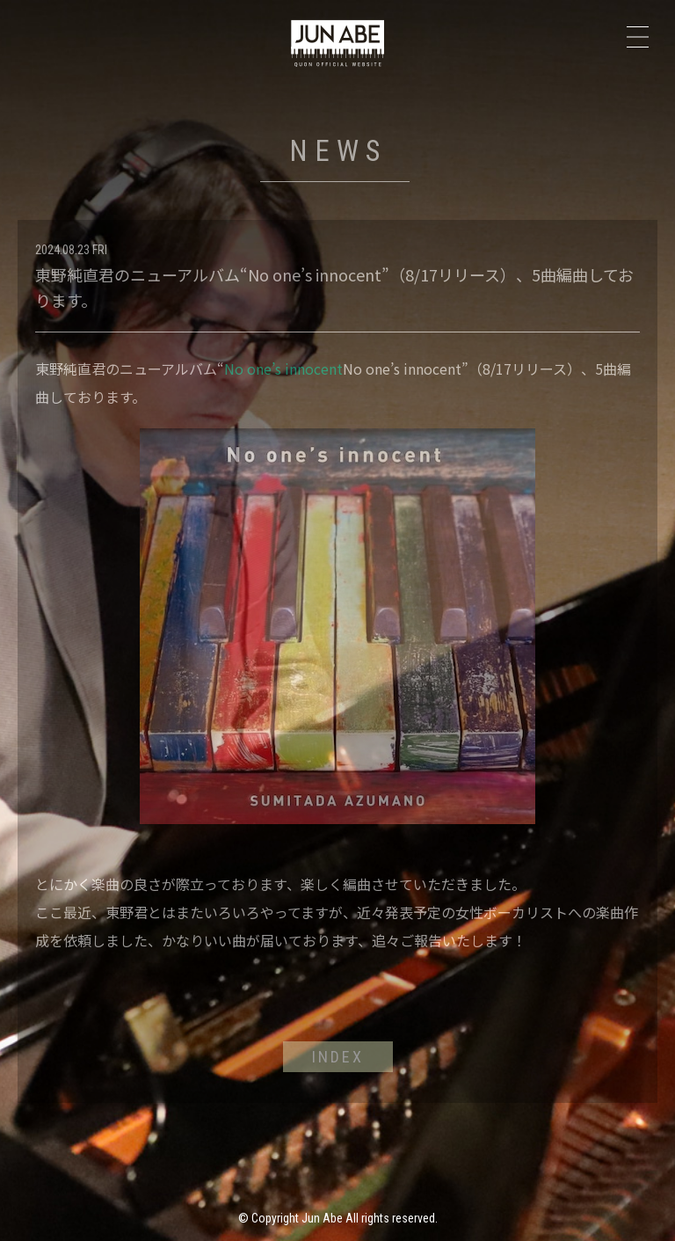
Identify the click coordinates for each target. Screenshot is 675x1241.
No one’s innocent (283, 368)
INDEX (338, 1057)
